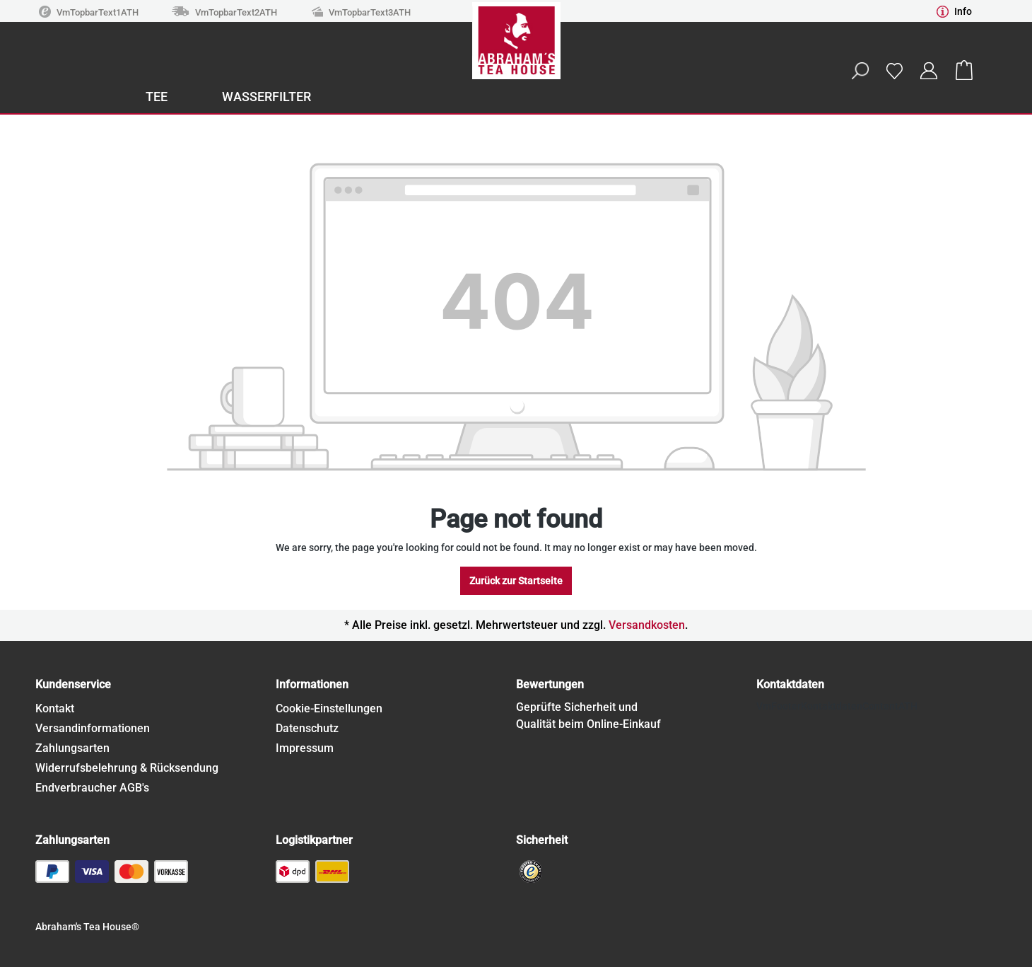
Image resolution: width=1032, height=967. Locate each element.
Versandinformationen (92, 728)
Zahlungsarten (72, 748)
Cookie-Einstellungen (329, 708)
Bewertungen (550, 684)
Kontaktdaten (790, 684)
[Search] (859, 71)
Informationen (312, 684)
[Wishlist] (894, 70)
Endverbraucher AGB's (92, 787)
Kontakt (54, 708)
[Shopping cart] (964, 71)
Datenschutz (307, 728)
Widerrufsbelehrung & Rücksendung (126, 768)
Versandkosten (647, 625)
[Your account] (929, 71)
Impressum (305, 748)
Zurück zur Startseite (516, 580)
